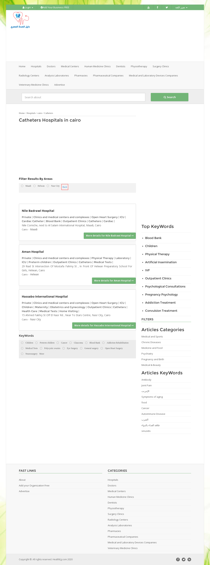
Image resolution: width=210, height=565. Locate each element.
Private (26, 217)
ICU (122, 217)
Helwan (34, 274)
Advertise (59, 84)
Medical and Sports (152, 336)
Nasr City (35, 319)
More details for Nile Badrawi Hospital (110, 235)
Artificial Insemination (161, 262)
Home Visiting (68, 311)
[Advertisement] (125, 36)
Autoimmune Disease (153, 413)
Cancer (145, 408)
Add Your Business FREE (55, 7)
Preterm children (40, 262)
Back (64, 187)
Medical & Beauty (151, 365)
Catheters (48, 113)
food (144, 402)
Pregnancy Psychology (161, 294)
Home (22, 66)
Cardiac (108, 221)
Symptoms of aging (152, 396)
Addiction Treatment (160, 302)
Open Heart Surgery (104, 217)
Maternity (41, 307)
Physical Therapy (102, 258)
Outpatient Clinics (74, 221)
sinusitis (146, 431)
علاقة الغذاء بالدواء (150, 425)
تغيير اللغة (181, 7)
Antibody (146, 379)
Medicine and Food (152, 348)
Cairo (25, 229)
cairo (39, 113)
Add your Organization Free (34, 485)
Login (28, 7)
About (22, 479)
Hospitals (31, 113)
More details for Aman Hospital (114, 280)
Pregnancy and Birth (152, 359)
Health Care (29, 311)
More (41, 353)
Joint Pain (146, 385)
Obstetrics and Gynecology (67, 307)
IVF (147, 270)
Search (170, 97)
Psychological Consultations (165, 286)
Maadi (33, 229)
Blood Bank (53, 221)
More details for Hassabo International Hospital (104, 325)
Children (27, 307)
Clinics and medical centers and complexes (61, 217)
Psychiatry (147, 353)
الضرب (144, 419)
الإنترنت (145, 391)
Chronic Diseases (151, 342)
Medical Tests (103, 262)
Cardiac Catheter (33, 221)
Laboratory (122, 258)
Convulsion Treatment (161, 310)
